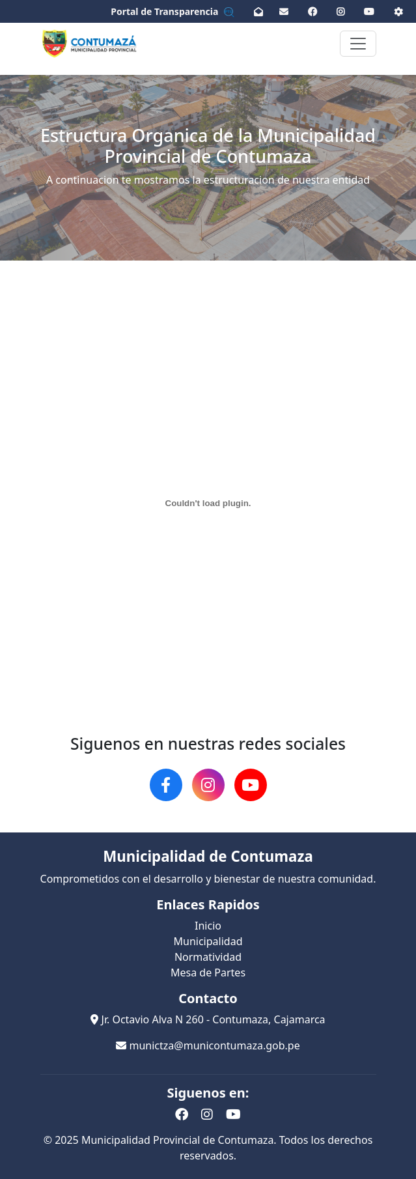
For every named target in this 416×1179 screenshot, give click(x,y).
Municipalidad (208, 941)
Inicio (208, 925)
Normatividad (208, 957)
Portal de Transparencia (172, 11)
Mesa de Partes (208, 972)
